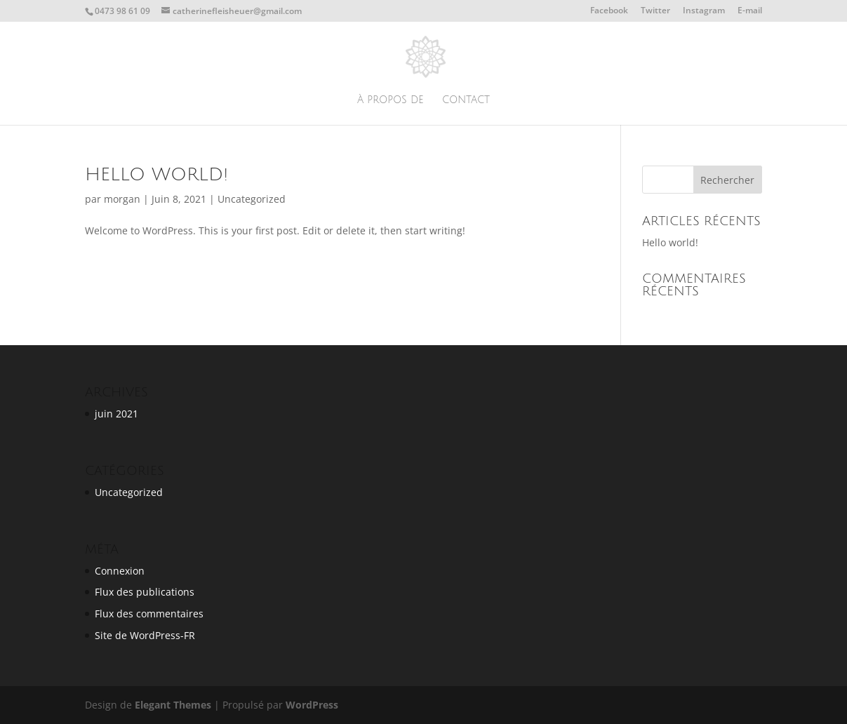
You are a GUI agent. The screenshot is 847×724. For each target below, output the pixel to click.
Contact (466, 100)
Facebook (609, 11)
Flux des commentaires (149, 613)
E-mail (750, 11)
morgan (122, 199)
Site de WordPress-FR (145, 635)
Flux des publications (144, 591)
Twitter (655, 11)
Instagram (704, 11)
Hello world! (156, 175)
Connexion (120, 570)
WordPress (312, 704)
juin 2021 (116, 413)
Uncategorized (252, 199)
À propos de (390, 100)
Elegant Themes (173, 704)
